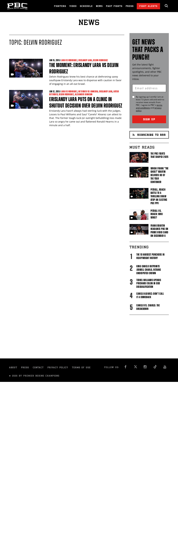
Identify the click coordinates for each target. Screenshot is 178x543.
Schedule (86, 6)
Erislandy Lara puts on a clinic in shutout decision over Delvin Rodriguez (85, 102)
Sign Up (149, 119)
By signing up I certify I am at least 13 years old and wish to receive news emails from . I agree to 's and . (150, 103)
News (99, 6)
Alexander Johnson (84, 94)
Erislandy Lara (85, 60)
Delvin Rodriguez (100, 60)
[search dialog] (166, 6)
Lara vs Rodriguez (69, 60)
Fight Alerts (148, 6)
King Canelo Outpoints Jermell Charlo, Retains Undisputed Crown (148, 270)
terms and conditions (149, 106)
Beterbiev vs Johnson (88, 91)
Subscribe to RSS (149, 135)
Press (130, 6)
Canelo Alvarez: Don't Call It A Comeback (150, 295)
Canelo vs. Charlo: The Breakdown (148, 307)
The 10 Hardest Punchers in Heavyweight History (150, 256)
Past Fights (114, 6)
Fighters (60, 6)
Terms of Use (81, 368)
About (13, 368)
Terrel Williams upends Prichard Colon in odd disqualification (148, 283)
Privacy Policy (57, 368)
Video (73, 6)
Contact (38, 368)
